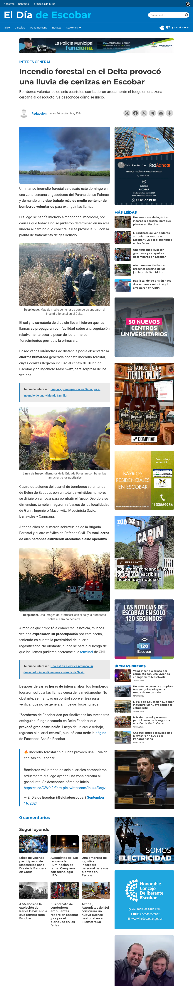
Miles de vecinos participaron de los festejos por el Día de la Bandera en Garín (32, 865)
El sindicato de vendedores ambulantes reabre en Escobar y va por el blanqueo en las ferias (64, 914)
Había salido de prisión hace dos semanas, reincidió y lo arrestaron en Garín (152, 284)
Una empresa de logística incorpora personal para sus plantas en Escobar (95, 866)
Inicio (7, 27)
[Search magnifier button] (186, 15)
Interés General (35, 62)
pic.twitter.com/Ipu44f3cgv (84, 788)
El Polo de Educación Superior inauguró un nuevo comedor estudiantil (153, 704)
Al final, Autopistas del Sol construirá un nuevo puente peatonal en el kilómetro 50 (95, 913)
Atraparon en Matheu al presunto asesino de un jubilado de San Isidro (149, 269)
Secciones (72, 27)
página (100, 733)
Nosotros (9, 4)
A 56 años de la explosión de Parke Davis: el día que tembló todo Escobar (33, 911)
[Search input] (167, 15)
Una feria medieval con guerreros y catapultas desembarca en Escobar (149, 253)
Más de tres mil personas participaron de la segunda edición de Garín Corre (151, 720)
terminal (87, 652)
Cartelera (20, 27)
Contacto (23, 4)
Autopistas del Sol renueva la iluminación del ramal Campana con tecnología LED (64, 866)
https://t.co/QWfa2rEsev (43, 788)
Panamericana (38, 27)
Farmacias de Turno (44, 4)
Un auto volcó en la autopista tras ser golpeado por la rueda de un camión (153, 689)
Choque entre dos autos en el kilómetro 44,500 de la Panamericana (153, 735)
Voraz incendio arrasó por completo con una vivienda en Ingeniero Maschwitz (151, 673)
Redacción (39, 113)
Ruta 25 (56, 27)
